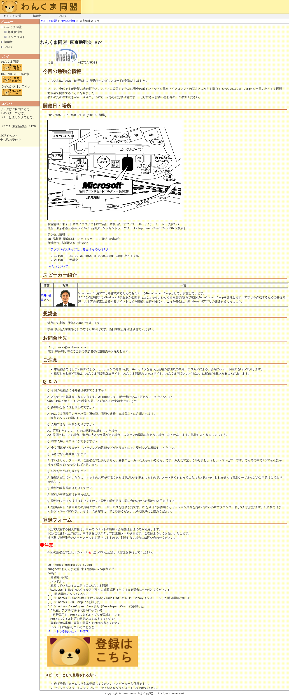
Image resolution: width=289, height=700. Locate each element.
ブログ (62, 16)
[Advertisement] (92, 32)
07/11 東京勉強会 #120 (19, 130)
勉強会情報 (15, 33)
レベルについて (57, 267)
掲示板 (37, 16)
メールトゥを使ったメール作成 (68, 634)
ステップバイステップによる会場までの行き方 (78, 250)
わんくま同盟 (12, 16)
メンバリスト (16, 38)
